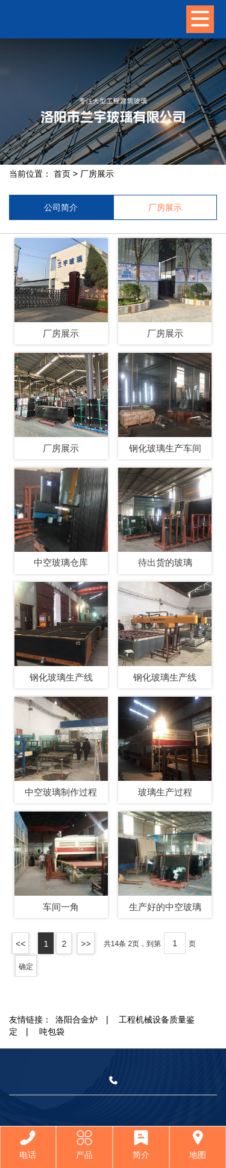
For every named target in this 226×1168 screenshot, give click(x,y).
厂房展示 (97, 174)
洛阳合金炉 (76, 1019)
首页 (62, 174)
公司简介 (61, 207)
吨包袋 (51, 1031)
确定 (26, 966)
